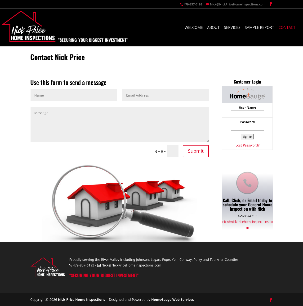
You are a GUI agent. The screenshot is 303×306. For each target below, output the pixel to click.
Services (232, 28)
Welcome (194, 28)
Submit (196, 151)
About (213, 28)
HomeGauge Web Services (172, 299)
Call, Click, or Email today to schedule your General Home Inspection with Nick (247, 204)
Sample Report (259, 28)
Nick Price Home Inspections (81, 299)
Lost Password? (247, 145)
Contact (286, 28)
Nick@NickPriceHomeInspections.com (131, 265)
